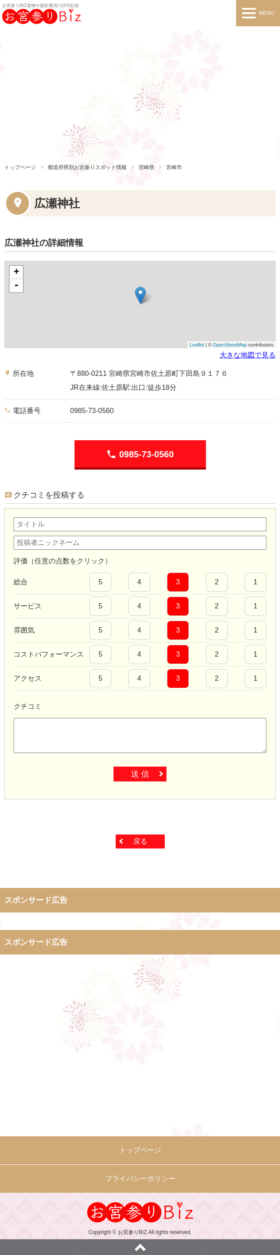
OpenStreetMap (230, 344)
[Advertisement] (140, 92)
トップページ (20, 167)
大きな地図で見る (248, 355)
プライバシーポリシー (140, 1178)
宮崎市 (174, 167)
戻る (140, 841)
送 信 (140, 774)
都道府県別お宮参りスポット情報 (87, 167)
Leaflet (197, 344)
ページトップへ (140, 1247)
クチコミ (28, 706)
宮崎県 (146, 167)
